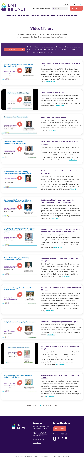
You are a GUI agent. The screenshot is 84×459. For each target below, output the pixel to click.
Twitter (58, 438)
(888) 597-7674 (42, 434)
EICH (27, 15)
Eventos (67, 15)
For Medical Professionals (41, 8)
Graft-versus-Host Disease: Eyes (52, 92)
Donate (77, 8)
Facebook (54, 438)
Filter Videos (11, 49)
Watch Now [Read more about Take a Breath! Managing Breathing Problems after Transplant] (66, 276)
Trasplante (21, 15)
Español (66, 4)
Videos (53, 15)
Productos (74, 15)
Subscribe (59, 429)
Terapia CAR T (35, 15)
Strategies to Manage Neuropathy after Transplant (59, 322)
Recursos (60, 15)
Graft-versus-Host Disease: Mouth (53, 117)
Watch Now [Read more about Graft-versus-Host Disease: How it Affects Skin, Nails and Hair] (50, 81)
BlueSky (54, 440)
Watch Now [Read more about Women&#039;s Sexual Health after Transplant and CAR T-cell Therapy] (50, 396)
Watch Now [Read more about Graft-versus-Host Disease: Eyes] (60, 106)
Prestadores (45, 15)
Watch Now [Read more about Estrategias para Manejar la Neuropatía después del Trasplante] (60, 364)
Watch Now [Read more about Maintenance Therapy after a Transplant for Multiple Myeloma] (50, 311)
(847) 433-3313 (41, 432)
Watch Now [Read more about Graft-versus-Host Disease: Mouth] (52, 130)
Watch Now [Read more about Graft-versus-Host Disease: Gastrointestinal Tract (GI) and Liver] (73, 160)
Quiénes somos (11, 15)
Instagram (62, 438)
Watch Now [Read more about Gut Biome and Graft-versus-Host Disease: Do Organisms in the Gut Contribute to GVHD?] (55, 218)
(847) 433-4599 (39, 435)
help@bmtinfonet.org (39, 439)
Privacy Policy (37, 443)
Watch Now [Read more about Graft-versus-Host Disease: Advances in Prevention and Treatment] (74, 189)
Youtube (66, 438)
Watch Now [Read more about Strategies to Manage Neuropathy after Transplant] (51, 335)
